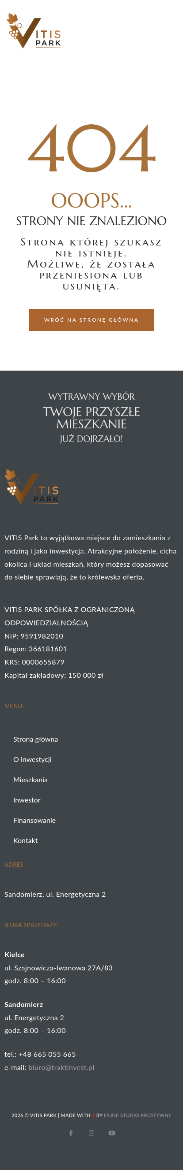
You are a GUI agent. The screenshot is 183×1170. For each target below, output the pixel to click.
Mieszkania (30, 779)
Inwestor (27, 799)
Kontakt (25, 840)
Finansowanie (34, 820)
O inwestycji (32, 759)
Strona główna (35, 739)
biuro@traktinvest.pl (61, 1067)
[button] (91, 320)
